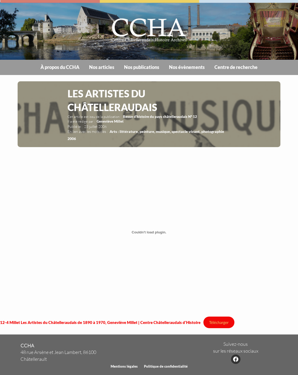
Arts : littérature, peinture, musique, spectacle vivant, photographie (167, 131)
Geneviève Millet (110, 121)
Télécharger (219, 322)
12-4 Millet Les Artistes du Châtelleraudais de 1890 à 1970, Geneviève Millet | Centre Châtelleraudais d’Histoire (100, 322)
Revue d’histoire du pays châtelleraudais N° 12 (160, 116)
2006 (72, 138)
